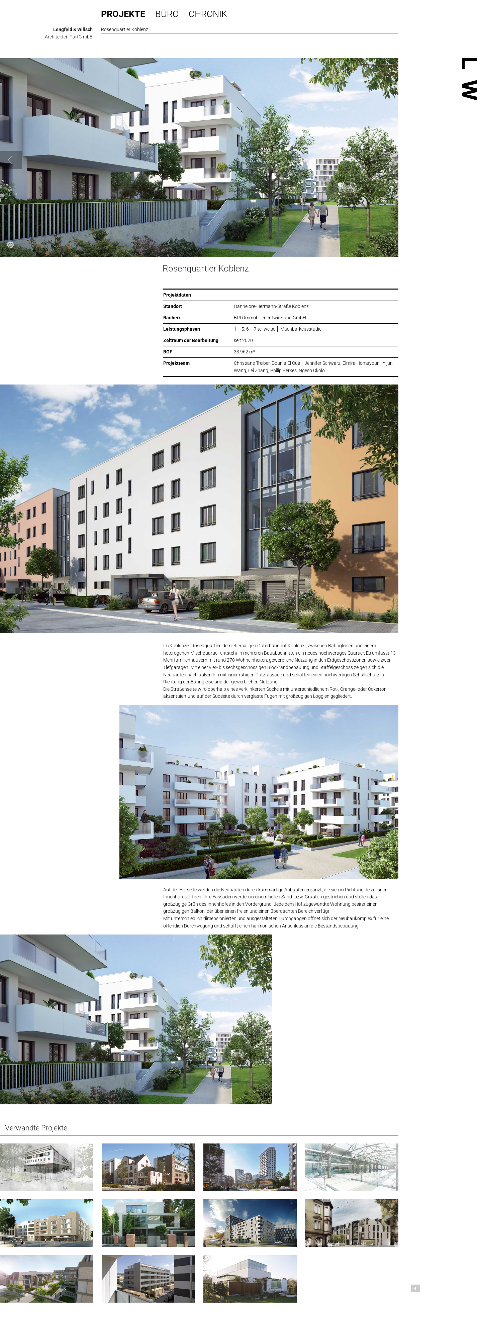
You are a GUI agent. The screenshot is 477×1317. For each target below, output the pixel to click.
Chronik (208, 14)
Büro (167, 14)
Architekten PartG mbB (69, 36)
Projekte (123, 14)
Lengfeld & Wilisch (73, 29)
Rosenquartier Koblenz (206, 268)
